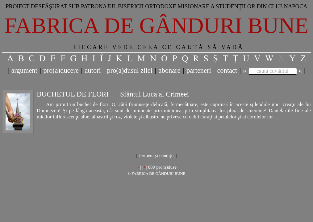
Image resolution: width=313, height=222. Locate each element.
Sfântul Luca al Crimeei (154, 94)
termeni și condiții (156, 155)
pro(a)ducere (60, 70)
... (276, 117)
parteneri (198, 70)
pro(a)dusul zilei (129, 70)
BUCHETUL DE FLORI (73, 94)
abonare (170, 70)
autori (93, 70)
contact (227, 70)
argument (24, 70)
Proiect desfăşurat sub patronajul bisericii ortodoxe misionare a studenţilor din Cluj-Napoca (156, 6)
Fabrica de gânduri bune (157, 25)
